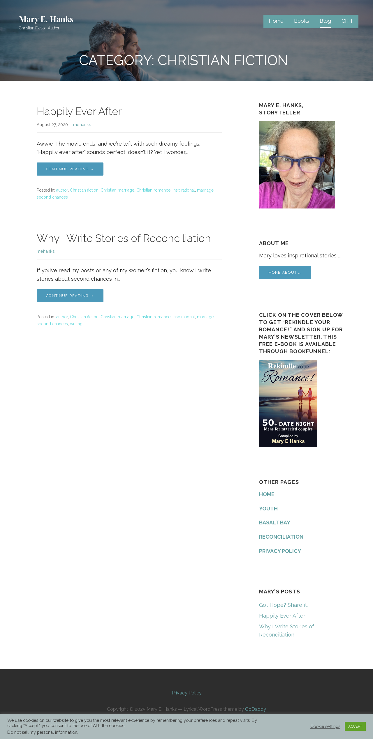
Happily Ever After (79, 111)
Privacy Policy (187, 693)
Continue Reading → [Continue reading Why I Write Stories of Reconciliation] (70, 296)
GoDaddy (255, 709)
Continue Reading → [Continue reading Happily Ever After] (70, 169)
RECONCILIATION (281, 537)
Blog (325, 21)
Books (301, 21)
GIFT (347, 21)
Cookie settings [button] (325, 726)
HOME (267, 494)
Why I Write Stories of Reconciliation (124, 238)
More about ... (285, 272)
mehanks (82, 124)
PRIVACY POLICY (280, 551)
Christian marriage (117, 190)
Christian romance (153, 190)
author (62, 190)
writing (76, 323)
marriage (205, 190)
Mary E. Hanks (46, 18)
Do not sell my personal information (42, 732)
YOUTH (268, 508)
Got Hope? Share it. (283, 605)
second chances (52, 197)
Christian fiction (84, 190)
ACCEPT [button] (355, 726)
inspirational (184, 190)
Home (276, 21)
